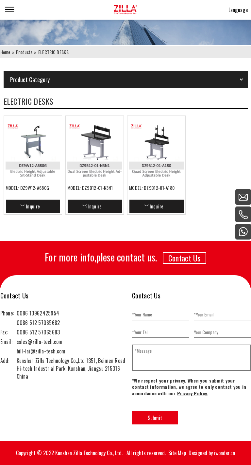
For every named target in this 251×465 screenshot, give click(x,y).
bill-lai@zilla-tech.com (41, 351)
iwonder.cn (224, 453)
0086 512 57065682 (38, 323)
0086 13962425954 (38, 313)
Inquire (33, 206)
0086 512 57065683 (38, 332)
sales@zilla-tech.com (40, 342)
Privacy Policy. (192, 393)
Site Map (177, 453)
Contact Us (184, 258)
